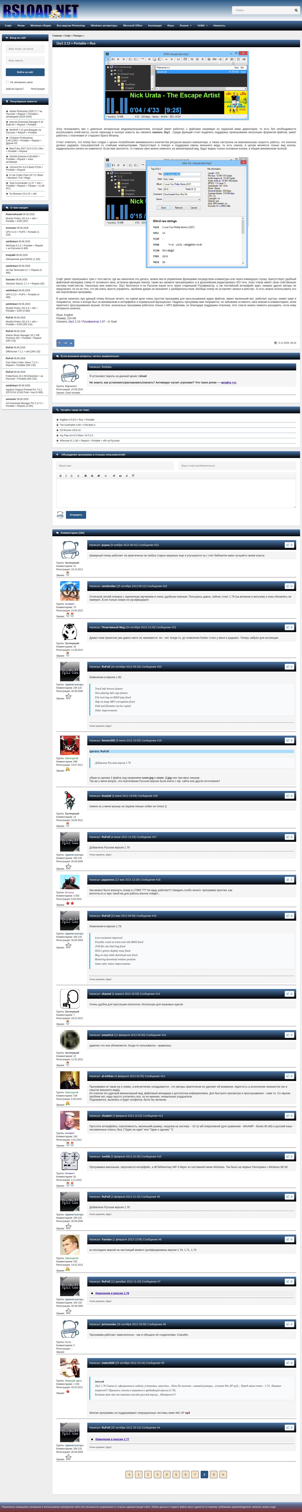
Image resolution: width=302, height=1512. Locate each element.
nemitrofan (109, 586)
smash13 (107, 1035)
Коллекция (155, 25)
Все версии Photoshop (71, 25)
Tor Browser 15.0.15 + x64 (22, 193)
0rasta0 (106, 795)
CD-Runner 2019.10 (70, 430)
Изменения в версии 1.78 (112, 1293)
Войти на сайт (25, 72)
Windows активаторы (104, 25)
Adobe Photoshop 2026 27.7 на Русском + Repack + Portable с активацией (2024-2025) (24, 114)
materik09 (108, 1362)
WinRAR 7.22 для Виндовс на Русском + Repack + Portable (23, 131)
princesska (109, 1324)
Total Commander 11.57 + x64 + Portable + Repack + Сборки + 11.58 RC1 (25, 186)
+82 (65, 343)
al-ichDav (108, 1076)
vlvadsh (107, 1115)
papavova (108, 879)
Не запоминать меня (21, 82)
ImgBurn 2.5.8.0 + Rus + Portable (77, 419)
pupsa (106, 545)
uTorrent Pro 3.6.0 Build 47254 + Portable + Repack (24, 168)
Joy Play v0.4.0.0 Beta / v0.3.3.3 (76, 435)
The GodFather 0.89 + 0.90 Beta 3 (77, 425)
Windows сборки (40, 25)
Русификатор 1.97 (93, 321)
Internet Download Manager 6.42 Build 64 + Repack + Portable (24, 123)
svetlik (106, 1156)
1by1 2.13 (74, 321)
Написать (219, 25)
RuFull (106, 666)
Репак (21, 25)
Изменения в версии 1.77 (112, 1439)
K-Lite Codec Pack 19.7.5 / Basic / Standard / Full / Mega (24, 176)
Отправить (76, 515)
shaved (106, 993)
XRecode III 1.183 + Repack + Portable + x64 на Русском (89, 440)
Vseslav (107, 1239)
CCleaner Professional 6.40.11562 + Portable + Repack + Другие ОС (24, 140)
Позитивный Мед (113, 627)
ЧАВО (201, 25)
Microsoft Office (132, 25)
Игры (170, 25)
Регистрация (38, 89)
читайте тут (228, 382)
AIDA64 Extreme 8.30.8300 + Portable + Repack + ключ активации (23, 159)
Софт (8, 25)
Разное (184, 25)
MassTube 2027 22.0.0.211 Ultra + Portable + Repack (24, 150)
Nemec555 (108, 740)
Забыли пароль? (15, 89)
